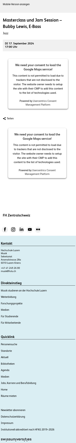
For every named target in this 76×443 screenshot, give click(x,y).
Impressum (7, 422)
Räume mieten (9, 395)
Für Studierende (9, 316)
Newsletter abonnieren (13, 410)
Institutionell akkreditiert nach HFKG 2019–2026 (27, 429)
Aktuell (4, 357)
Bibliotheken (8, 363)
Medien (5, 309)
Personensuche (9, 344)
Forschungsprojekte (11, 303)
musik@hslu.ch (8, 271)
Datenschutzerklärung (13, 416)
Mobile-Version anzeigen (16, 4)
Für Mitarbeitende (11, 322)
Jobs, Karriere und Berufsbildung (18, 382)
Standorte (6, 350)
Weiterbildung (8, 296)
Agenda (5, 370)
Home (4, 389)
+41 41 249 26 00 (10, 268)
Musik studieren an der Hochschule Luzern (24, 290)
